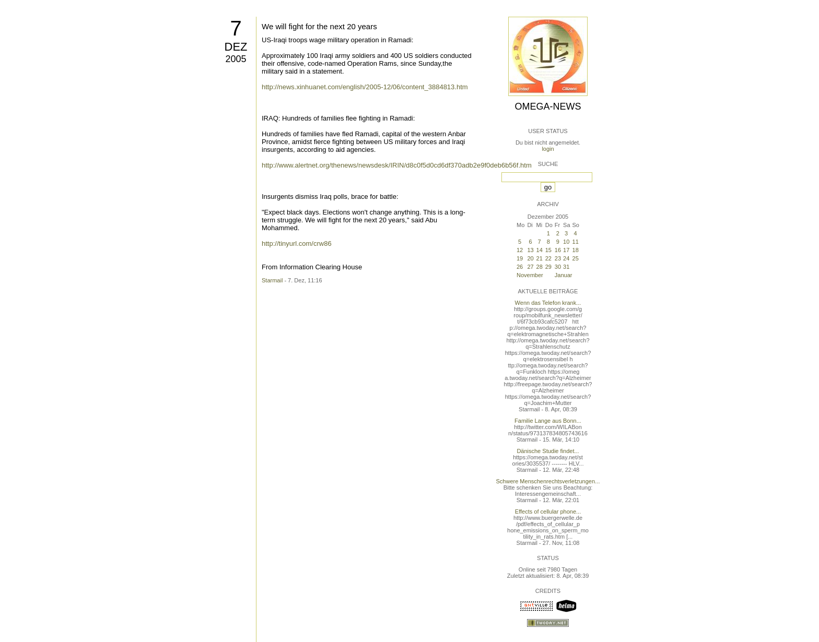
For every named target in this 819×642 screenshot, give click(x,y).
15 (548, 250)
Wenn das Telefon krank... (548, 303)
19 (520, 258)
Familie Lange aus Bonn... (547, 421)
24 (566, 258)
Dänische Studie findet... (548, 451)
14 (539, 250)
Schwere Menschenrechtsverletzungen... (548, 481)
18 (575, 250)
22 (548, 258)
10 (566, 242)
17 (566, 250)
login (548, 149)
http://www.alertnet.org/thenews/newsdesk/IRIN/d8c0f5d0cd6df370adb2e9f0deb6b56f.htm (397, 165)
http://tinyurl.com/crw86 (297, 243)
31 (566, 267)
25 (575, 258)
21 (539, 258)
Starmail (272, 280)
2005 (235, 59)
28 (539, 267)
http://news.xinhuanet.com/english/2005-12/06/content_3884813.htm (365, 87)
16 (558, 250)
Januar (563, 275)
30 (558, 267)
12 (520, 250)
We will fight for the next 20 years (319, 26)
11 (575, 242)
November (530, 275)
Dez (236, 46)
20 (530, 258)
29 (548, 267)
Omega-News (547, 106)
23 (558, 258)
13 (530, 250)
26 (520, 267)
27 (530, 267)
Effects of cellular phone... (548, 511)
